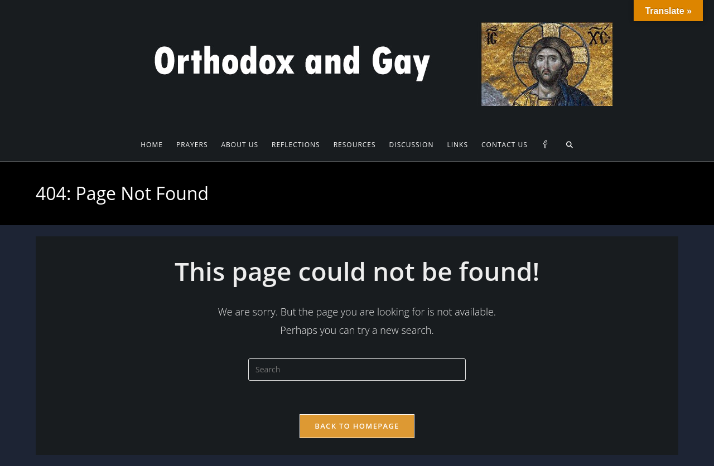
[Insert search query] (357, 369)
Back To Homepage (357, 426)
